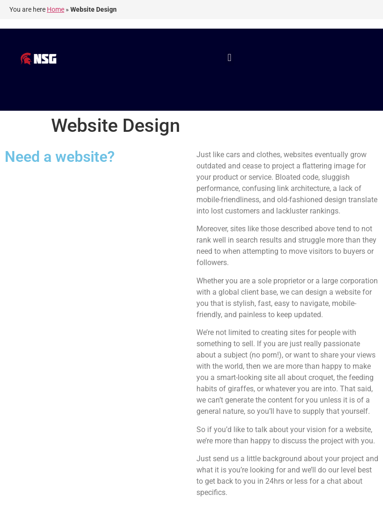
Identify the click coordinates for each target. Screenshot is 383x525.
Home (55, 9)
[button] (229, 58)
